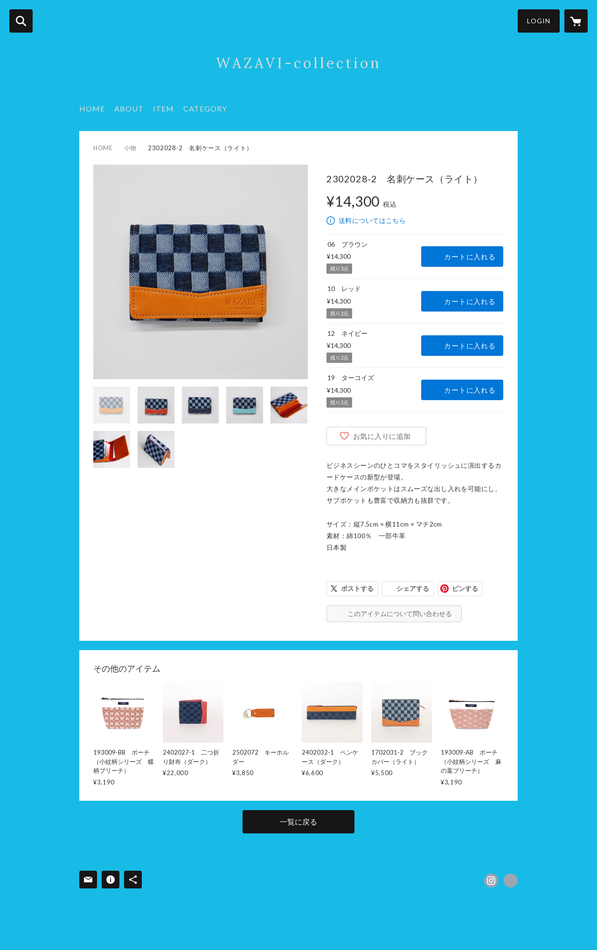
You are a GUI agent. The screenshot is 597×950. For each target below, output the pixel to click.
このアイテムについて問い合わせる (399, 613)
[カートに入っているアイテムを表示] (576, 21)
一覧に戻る (298, 821)
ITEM (163, 108)
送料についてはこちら (372, 220)
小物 (130, 148)
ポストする (357, 588)
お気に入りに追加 (382, 436)
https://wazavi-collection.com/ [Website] (511, 881)
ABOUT (129, 108)
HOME (92, 108)
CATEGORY (205, 108)
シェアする (412, 588)
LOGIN (538, 21)
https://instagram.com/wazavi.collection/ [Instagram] (491, 881)
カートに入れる (469, 256)
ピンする (465, 588)
